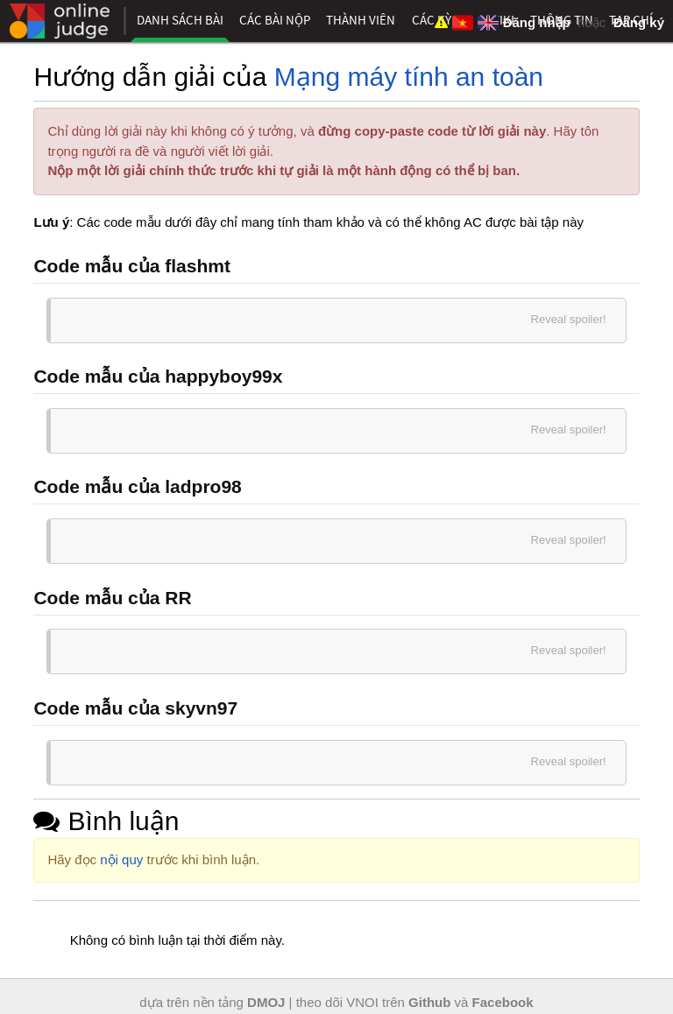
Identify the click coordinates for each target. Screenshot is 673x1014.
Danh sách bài (180, 19)
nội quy (121, 859)
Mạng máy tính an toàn (408, 76)
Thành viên (360, 19)
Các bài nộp (274, 19)
